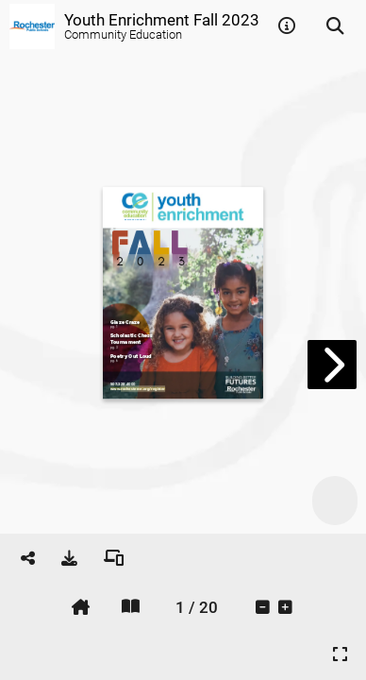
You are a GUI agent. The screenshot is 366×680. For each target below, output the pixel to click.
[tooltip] (287, 26)
